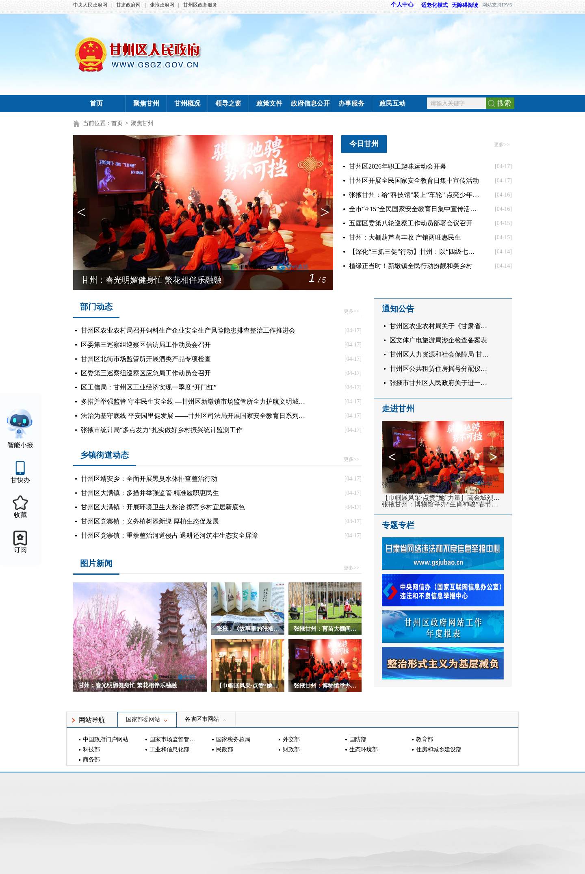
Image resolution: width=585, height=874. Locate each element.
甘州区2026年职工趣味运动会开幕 (397, 166)
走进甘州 (398, 408)
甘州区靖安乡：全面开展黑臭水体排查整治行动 (149, 478)
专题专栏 (398, 525)
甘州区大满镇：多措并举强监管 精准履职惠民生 (150, 492)
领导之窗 (228, 103)
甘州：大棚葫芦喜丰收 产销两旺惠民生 (405, 237)
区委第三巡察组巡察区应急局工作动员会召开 (146, 373)
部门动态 (96, 306)
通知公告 (398, 308)
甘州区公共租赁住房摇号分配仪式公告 (441, 368)
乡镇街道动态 (104, 454)
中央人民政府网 (90, 5)
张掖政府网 (162, 5)
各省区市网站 (206, 719)
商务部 (91, 760)
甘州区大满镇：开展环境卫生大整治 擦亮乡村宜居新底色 (163, 507)
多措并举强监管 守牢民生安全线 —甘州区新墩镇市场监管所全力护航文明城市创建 (193, 401)
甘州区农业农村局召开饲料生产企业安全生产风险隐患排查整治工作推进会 (188, 330)
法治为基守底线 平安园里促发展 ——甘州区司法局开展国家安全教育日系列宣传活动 (193, 415)
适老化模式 (431, 5)
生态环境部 (363, 749)
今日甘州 (364, 144)
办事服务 (351, 103)
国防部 (357, 739)
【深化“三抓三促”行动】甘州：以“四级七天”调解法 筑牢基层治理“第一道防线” (414, 251)
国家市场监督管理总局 (173, 739)
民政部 (224, 749)
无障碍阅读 (465, 5)
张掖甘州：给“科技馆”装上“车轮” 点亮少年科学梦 (414, 194)
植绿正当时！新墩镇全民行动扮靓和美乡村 (410, 265)
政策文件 (269, 103)
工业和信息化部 (169, 749)
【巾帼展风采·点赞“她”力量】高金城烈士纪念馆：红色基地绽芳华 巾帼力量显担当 (443, 498)
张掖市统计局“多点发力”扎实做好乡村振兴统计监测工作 (162, 429)
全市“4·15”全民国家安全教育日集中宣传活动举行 (414, 209)
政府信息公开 (310, 103)
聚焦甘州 (146, 103)
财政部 (291, 749)
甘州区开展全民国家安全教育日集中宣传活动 (414, 180)
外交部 (291, 739)
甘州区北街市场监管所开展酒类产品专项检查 (146, 358)
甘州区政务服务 (200, 5)
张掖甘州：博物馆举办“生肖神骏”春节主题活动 (443, 504)
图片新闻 (96, 563)
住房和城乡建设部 (439, 749)
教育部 (424, 739)
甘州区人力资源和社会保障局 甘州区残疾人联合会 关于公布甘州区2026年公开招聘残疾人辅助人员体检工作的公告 (441, 354)
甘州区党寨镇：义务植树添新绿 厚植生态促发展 (150, 521)
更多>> (501, 144)
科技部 (91, 749)
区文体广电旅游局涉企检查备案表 (438, 340)
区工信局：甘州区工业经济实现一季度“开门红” (149, 387)
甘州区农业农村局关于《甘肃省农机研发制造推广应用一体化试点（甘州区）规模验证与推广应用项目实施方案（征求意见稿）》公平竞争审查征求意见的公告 (441, 325)
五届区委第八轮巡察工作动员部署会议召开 (410, 223)
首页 (96, 103)
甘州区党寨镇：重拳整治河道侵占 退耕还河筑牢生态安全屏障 (169, 535)
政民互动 (392, 103)
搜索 (504, 103)
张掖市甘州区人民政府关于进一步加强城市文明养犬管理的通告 (441, 382)
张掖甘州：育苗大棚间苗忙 (443, 491)
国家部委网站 (147, 719)
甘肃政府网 (128, 5)
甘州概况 (187, 103)
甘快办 (20, 479)
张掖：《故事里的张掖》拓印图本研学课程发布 (443, 485)
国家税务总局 (233, 739)
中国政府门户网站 (105, 739)
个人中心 (402, 5)
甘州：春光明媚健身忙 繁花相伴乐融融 (151, 279)
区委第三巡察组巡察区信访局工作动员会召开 (146, 344)
